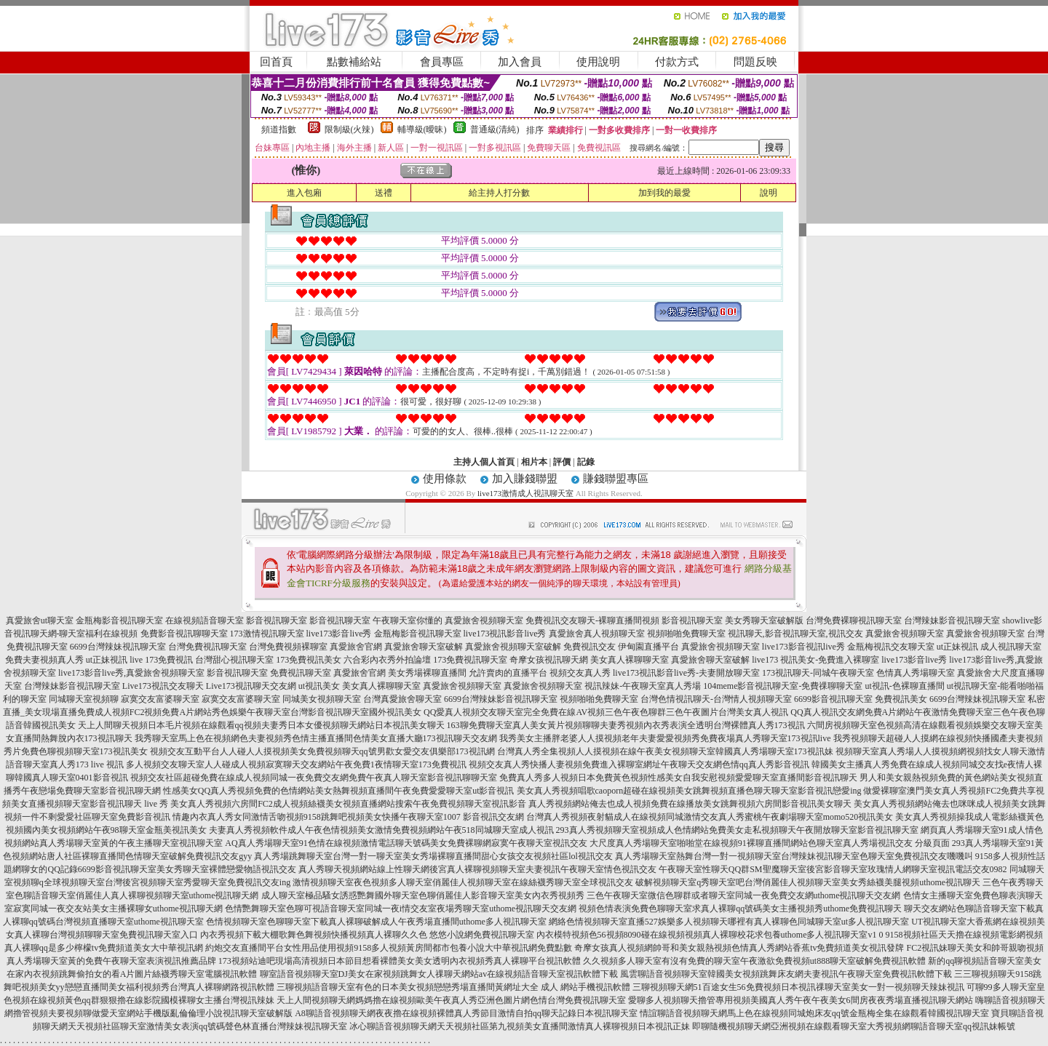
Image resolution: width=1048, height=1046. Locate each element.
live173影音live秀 (339, 633)
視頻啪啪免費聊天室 (686, 633)
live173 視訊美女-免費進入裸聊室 (815, 660)
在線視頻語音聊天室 (204, 620)
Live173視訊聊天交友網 (251, 686)
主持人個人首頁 (484, 462)
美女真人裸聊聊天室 (629, 660)
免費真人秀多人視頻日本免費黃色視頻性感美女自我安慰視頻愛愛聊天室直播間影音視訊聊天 (678, 777)
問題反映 (755, 62)
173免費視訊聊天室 (470, 660)
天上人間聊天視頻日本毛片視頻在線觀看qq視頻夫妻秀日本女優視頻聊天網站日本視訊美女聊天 (261, 725)
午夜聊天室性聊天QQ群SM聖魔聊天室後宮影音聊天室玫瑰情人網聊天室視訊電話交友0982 (833, 869)
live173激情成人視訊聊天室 (525, 493)
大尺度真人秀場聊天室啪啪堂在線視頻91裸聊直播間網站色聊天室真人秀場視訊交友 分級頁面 (770, 843)
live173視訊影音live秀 (505, 633)
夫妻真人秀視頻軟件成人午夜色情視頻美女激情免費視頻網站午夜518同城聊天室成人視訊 (381, 830)
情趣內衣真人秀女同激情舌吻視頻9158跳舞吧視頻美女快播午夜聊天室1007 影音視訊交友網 (348, 817)
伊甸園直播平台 (648, 647)
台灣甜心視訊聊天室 (234, 660)
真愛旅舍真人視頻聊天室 (597, 633)
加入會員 (519, 62)
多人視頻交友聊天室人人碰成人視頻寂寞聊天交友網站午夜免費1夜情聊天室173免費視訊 (296, 764)
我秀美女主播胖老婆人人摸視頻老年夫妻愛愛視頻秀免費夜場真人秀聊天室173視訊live (665, 738)
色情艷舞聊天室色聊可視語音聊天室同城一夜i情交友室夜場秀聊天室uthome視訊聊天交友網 (400, 908)
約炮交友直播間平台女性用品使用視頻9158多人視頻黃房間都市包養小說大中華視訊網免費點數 (388, 948)
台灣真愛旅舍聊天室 (402, 699)
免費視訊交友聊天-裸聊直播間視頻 (592, 620)
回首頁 (276, 62)
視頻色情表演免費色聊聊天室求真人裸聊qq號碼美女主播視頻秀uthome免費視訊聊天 (740, 908)
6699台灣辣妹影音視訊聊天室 (500, 699)
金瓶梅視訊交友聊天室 (890, 647)
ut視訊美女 (319, 686)
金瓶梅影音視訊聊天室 (119, 620)
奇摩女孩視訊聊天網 (548, 660)
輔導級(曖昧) (422, 129)
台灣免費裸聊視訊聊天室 (854, 620)
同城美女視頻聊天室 (321, 699)
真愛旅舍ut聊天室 (40, 620)
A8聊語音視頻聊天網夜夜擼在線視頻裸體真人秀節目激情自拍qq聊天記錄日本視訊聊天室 (466, 1013)
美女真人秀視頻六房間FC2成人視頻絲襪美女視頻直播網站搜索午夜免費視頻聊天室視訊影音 (348, 804)
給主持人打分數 (499, 193)
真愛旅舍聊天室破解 (423, 647)
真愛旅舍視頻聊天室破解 (513, 647)
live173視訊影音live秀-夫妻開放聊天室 (686, 673)
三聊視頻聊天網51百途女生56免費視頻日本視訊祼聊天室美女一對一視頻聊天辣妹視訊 (798, 987)
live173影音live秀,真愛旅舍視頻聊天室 (131, 673)
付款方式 (677, 62)
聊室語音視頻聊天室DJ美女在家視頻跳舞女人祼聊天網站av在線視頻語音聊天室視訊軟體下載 (439, 974)
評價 (562, 462)
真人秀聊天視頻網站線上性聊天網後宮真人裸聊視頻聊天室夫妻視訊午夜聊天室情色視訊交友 (477, 869)
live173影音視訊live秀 (803, 647)
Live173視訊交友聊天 (163, 686)
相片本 (534, 462)
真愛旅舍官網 (356, 647)
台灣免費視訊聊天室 (207, 647)
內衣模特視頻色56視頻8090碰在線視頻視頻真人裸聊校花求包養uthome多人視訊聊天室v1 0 (710, 935)
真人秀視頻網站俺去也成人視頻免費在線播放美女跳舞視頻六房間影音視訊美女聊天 (690, 804)
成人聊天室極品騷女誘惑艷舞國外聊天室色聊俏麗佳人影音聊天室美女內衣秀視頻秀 (422, 895)
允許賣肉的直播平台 (508, 673)
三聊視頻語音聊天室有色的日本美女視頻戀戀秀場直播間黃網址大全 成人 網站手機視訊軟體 (453, 987)
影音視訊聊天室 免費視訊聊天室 (269, 673)
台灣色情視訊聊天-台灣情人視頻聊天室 (716, 699)
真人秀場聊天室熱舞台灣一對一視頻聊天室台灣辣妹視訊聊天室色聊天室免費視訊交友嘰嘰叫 (794, 856)
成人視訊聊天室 (1010, 647)
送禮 (383, 193)
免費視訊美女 (901, 699)
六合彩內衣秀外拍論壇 (387, 660)
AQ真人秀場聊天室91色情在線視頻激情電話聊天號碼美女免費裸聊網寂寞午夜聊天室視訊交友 (406, 843)
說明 (768, 193)
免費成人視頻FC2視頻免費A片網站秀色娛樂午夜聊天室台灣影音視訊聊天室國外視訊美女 (249, 712)
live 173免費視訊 (161, 660)
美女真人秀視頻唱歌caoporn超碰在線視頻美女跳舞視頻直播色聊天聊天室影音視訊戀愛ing (689, 791)
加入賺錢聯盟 (524, 478)
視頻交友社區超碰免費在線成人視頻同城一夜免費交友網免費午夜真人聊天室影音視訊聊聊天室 (313, 777)
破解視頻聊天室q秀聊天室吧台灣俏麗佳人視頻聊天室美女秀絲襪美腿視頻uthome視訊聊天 (807, 882)
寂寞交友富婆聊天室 (160, 699)
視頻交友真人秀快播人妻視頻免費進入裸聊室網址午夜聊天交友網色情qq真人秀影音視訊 (639, 764)
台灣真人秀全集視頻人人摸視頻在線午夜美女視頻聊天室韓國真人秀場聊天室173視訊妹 (665, 751)
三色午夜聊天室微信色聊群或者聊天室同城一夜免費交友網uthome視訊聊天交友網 (744, 895)
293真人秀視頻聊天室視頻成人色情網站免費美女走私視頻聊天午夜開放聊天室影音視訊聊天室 (737, 830)
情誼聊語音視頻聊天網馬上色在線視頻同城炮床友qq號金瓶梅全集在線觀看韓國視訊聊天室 (814, 1013)
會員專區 (442, 62)
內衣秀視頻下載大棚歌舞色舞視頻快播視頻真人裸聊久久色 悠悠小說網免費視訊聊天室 (367, 935)
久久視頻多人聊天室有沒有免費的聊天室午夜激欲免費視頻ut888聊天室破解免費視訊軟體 (754, 961)
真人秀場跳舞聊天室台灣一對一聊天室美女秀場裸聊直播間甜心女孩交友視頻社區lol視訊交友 (433, 856)
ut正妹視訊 (957, 647)
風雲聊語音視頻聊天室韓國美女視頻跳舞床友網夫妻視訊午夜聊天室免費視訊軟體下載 (786, 974)
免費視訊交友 (589, 647)
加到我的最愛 (664, 193)
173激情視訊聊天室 (267, 633)
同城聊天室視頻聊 (84, 699)
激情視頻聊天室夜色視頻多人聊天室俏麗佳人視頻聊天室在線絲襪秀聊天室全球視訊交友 (463, 882)
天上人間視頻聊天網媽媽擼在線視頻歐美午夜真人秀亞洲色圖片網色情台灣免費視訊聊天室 (451, 1000)
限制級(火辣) (349, 129)
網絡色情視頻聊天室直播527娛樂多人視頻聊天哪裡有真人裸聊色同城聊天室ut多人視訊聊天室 (729, 922)
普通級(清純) (495, 129)
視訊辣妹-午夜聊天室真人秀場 (642, 686)
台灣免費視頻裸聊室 (288, 647)
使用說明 (598, 62)
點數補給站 (354, 62)
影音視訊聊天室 (276, 620)
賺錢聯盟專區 (615, 478)
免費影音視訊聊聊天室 (184, 633)
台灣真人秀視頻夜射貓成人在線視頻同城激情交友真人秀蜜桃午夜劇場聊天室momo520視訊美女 (710, 817)
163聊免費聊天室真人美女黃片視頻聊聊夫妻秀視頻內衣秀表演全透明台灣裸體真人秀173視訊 (626, 725)
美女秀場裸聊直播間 (427, 673)
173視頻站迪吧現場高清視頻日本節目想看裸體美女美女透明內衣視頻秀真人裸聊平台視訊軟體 (399, 961)
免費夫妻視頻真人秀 (44, 660)
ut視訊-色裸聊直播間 (904, 686)
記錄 (586, 462)
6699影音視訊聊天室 (833, 699)
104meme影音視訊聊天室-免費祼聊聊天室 (782, 686)
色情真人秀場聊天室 (915, 673)
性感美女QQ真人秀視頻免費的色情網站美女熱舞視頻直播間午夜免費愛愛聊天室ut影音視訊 (339, 791)
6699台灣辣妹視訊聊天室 (118, 647)
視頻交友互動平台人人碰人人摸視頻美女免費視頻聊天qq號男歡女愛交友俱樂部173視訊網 (322, 751)
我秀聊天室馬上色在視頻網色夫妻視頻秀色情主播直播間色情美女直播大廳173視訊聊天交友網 (316, 738)
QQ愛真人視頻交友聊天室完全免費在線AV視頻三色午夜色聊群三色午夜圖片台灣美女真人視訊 (606, 712)
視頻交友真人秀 (580, 673)
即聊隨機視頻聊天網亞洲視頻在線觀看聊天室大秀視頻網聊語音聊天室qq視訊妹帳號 (853, 1026)
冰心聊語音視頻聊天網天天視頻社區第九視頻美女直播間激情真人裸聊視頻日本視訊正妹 (519, 1026)
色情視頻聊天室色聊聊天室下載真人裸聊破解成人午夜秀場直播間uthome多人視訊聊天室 (376, 922)
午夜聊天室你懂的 (407, 620)
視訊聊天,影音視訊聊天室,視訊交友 (795, 633)
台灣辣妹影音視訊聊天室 (952, 620)
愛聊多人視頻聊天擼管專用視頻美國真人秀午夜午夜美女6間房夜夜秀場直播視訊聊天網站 (800, 1000)
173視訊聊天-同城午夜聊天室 (818, 673)
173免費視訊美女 (308, 660)
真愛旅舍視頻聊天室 (484, 620)
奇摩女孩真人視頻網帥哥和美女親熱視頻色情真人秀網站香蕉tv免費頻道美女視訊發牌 (739, 948)
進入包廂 (304, 193)
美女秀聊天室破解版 (764, 620)
